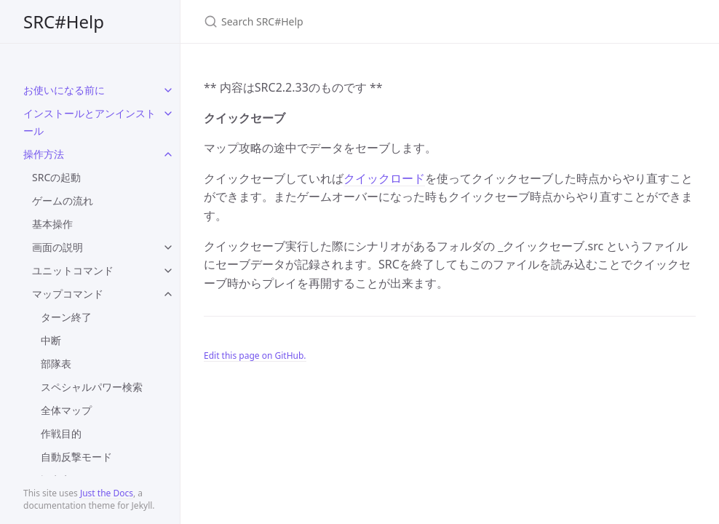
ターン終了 (66, 317)
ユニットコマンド (73, 270)
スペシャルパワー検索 (92, 387)
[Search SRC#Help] (375, 21)
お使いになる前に (64, 90)
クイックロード (384, 178)
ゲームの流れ (62, 200)
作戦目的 (61, 433)
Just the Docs (106, 493)
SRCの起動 (56, 177)
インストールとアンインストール (89, 122)
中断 (51, 340)
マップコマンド (67, 294)
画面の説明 (57, 247)
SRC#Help (63, 21)
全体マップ (66, 410)
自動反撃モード (76, 457)
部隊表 (56, 363)
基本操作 (52, 224)
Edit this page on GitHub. (255, 355)
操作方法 (43, 154)
